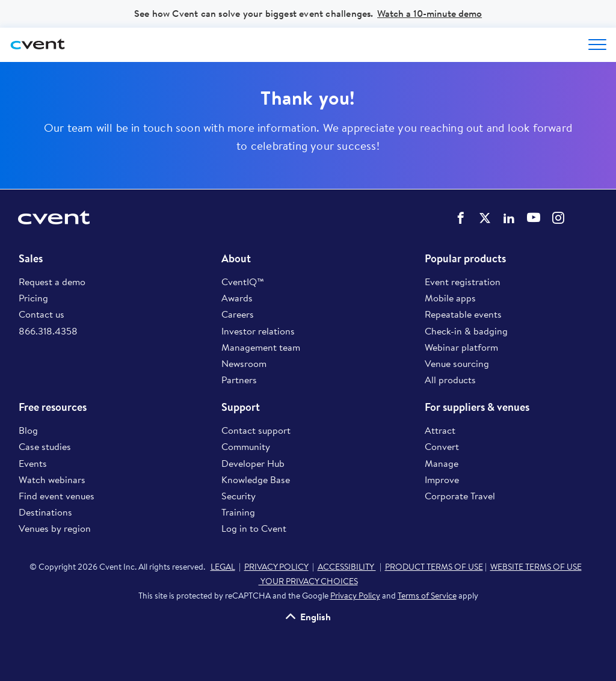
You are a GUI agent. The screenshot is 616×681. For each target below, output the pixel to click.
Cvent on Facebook (461, 218)
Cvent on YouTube (533, 217)
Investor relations (258, 330)
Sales (31, 258)
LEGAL (223, 567)
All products (450, 379)
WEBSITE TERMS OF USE (536, 567)
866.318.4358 (48, 330)
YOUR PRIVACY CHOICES (308, 581)
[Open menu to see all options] (597, 44)
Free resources (53, 407)
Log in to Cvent (253, 528)
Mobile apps (450, 297)
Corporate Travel (460, 495)
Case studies (45, 446)
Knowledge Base (255, 479)
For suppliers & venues (477, 407)
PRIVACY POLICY (276, 567)
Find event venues (56, 495)
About (236, 258)
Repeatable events (463, 314)
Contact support (256, 430)
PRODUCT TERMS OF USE (434, 567)
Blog (28, 430)
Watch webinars (52, 479)
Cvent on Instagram (558, 218)
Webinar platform (461, 347)
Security (238, 495)
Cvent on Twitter (485, 218)
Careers (237, 314)
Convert (442, 446)
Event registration (462, 281)
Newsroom (243, 363)
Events (33, 463)
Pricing (33, 297)
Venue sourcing (457, 363)
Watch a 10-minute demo (429, 13)
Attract (440, 430)
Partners (239, 379)
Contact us (41, 314)
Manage (441, 463)
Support (240, 407)
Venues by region (55, 528)
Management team (260, 347)
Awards (237, 297)
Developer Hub (253, 463)
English (315, 616)
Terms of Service (427, 596)
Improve (442, 479)
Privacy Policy (355, 596)
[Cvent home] (39, 44)
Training (238, 512)
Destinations (45, 512)
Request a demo (52, 281)
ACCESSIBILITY (347, 567)
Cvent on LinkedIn (509, 218)
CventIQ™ (242, 281)
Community (245, 446)
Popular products (465, 258)
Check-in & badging (466, 330)
